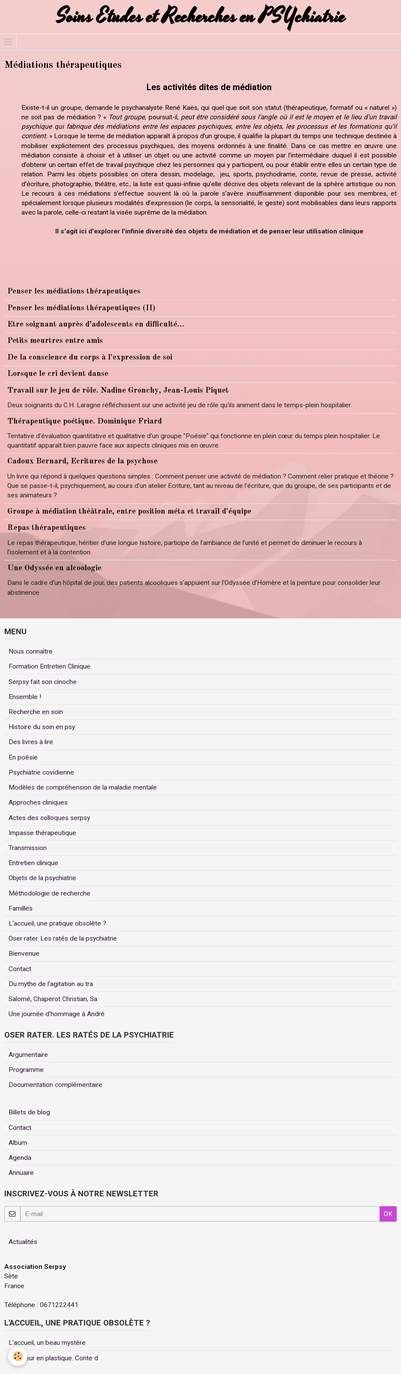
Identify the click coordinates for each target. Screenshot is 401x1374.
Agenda (20, 1158)
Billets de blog (29, 1112)
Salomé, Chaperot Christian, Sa (53, 999)
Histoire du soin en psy (42, 727)
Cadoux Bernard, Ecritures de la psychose (82, 461)
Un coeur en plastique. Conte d (53, 1358)
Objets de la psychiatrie (42, 878)
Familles (21, 908)
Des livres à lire (31, 742)
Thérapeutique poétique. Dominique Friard (84, 421)
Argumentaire (28, 1055)
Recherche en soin (36, 712)
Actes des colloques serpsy (49, 818)
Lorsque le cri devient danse (57, 374)
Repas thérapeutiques (46, 528)
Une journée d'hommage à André (57, 1014)
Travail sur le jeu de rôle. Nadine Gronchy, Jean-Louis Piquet (118, 390)
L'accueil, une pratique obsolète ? (57, 923)
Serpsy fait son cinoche (43, 682)
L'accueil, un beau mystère (47, 1343)
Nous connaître (31, 651)
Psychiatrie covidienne (41, 772)
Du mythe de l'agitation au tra (51, 984)
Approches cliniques (38, 802)
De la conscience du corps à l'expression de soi (89, 357)
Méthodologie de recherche (49, 893)
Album (18, 1143)
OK (388, 1214)
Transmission (28, 848)
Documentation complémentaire (55, 1085)
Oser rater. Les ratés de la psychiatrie (63, 938)
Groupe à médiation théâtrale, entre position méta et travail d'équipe (129, 511)
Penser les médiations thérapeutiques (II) (81, 308)
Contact (20, 969)
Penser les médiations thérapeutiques (74, 291)
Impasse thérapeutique (42, 833)
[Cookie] (18, 1356)
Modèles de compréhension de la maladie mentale (83, 787)
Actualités (23, 1242)
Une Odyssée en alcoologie (54, 568)
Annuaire (21, 1173)
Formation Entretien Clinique (49, 666)
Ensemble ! (25, 697)
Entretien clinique (33, 863)
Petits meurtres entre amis (55, 341)
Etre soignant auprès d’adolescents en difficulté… (95, 324)
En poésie (23, 757)
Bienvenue (24, 953)
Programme (26, 1070)
